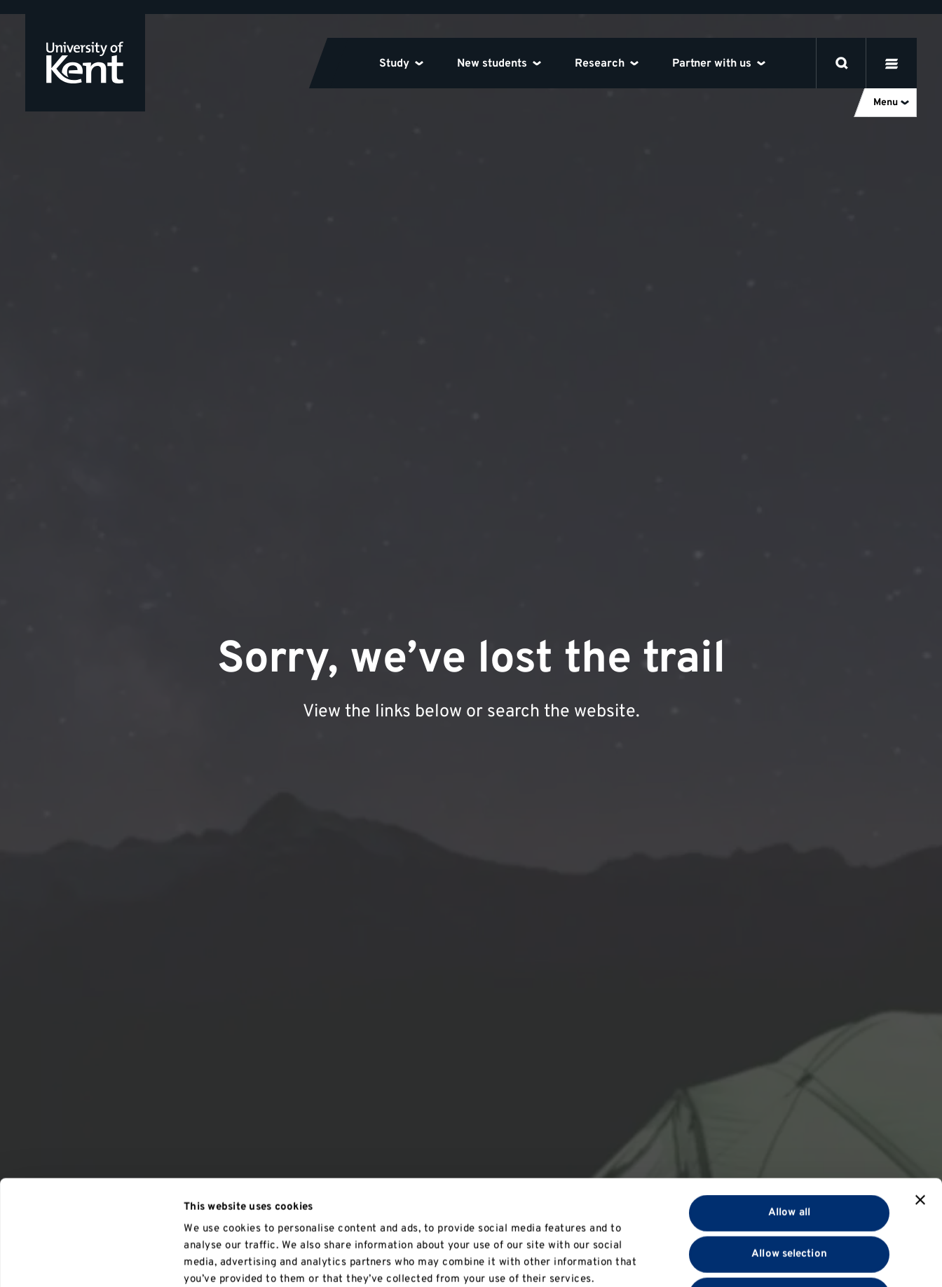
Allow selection (789, 1155)
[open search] (842, 63)
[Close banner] (920, 1101)
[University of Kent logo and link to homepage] (85, 62)
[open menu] (891, 63)
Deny (789, 1197)
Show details (728, 1259)
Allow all (789, 1114)
